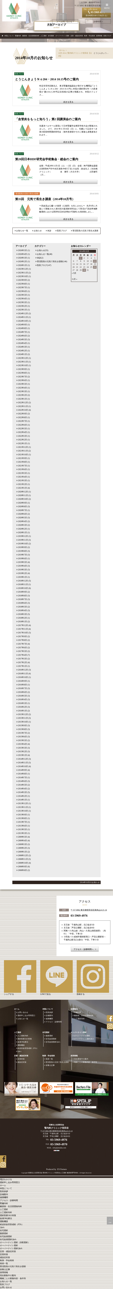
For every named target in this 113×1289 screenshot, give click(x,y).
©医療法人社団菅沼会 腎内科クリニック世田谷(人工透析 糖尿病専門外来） (53, 1173)
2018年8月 (22, 596)
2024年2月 (22, 351)
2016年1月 (22, 711)
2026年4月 (22, 254)
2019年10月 (23, 544)
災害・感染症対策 (21, 1056)
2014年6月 (22, 781)
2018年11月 (23, 584)
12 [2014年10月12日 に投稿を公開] (95, 261)
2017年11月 (23, 629)
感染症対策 (22, 1062)
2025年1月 (22, 310)
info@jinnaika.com (59, 1148)
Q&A (19, 1051)
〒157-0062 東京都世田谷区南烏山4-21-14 (89, 910)
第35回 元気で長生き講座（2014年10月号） (45, 199)
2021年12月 (23, 447)
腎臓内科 (18, 36)
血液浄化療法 (23, 1042)
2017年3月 (22, 659)
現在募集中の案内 (81, 1059)
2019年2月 (22, 573)
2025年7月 (22, 287)
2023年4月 (22, 388)
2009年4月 (22, 840)
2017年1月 (22, 666)
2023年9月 (22, 369)
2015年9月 (22, 725)
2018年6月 (22, 603)
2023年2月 (22, 395)
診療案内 (74, 1009)
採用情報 (74, 1056)
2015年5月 (22, 740)
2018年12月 (23, 581)
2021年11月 (23, 451)
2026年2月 (22, 261)
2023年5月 (22, 384)
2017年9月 (22, 636)
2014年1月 (22, 800)
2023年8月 (22, 373)
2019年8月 (22, 551)
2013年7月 (22, 822)
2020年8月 (22, 506)
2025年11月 (23, 273)
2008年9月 (22, 866)
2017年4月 (22, 655)
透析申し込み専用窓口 (26, 1015)
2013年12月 (23, 803)
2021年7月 (22, 466)
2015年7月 (22, 733)
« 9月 (74, 273)
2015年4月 (22, 744)
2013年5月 (22, 829)
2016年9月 (22, 681)
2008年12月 (23, 855)
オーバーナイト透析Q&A (84, 1039)
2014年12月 (23, 759)
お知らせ (38, 231)
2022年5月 (22, 428)
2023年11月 (23, 362)
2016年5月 (22, 696)
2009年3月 (22, 844)
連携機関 (49, 1019)
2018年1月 (22, 621)
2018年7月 (22, 599)
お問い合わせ (23, 1012)
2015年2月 (22, 751)
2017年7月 (22, 644)
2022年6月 (22, 425)
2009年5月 (22, 837)
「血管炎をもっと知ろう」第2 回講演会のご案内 (48, 119)
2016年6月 (22, 692)
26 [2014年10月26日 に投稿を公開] (95, 267)
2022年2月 (22, 440)
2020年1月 (22, 532)
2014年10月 (23, 766)
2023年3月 (22, 391)
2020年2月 (22, 529)
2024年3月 (22, 347)
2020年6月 (22, 514)
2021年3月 (22, 480)
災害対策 (21, 1059)
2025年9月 (22, 280)
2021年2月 (22, 484)
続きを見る (68, 102)
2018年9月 (22, 592)
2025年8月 (22, 284)
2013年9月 (22, 815)
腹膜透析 (49, 1036)
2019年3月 (22, 570)
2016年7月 (22, 688)
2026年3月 (22, 258)
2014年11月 (23, 763)
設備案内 (49, 1015)
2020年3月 (22, 525)
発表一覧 (49, 1059)
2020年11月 (23, 495)
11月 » (74, 279)
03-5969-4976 (79, 915)
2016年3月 (22, 703)
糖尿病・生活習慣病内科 (30, 36)
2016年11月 (23, 673)
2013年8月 (22, 818)
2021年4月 (22, 477)
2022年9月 (22, 414)
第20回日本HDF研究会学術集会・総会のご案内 (46, 159)
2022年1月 (22, 443)
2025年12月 (23, 269)
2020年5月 (22, 517)
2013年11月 (23, 807)
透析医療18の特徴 (25, 1039)
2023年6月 (22, 380)
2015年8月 (22, 729)
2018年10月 (23, 588)
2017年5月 (22, 651)
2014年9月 (22, 770)
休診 (49, 231)
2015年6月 (22, 736)
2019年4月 (22, 566)
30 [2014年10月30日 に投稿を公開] (84, 270)
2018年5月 (22, 607)
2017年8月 (22, 640)
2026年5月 (22, 250)
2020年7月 (22, 510)
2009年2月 (22, 848)
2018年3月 (22, 614)
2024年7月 (22, 332)
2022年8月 (22, 417)
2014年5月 (22, 785)
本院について (47, 1009)
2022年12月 (23, 402)
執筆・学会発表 (48, 1056)
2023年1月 (22, 399)
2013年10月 (23, 811)
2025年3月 (22, 302)
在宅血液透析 (51, 1039)
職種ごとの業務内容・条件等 (85, 1062)
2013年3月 (22, 833)
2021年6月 (22, 469)
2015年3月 (22, 748)
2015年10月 (23, 722)
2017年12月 (23, 625)
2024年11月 (23, 317)
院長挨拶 (49, 1012)
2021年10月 (23, 454)
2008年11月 (23, 859)
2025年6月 (22, 291)
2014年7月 (22, 777)
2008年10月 (23, 863)
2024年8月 (22, 328)
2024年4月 (22, 343)
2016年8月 (22, 685)
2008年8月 (22, 870)
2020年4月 (22, 521)
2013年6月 (22, 826)
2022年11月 (23, 406)
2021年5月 (22, 473)
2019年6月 (22, 558)
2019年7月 (22, 555)
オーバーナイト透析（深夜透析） (15, 1242)
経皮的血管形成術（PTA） (28, 1048)
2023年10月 (23, 365)
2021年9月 (22, 458)
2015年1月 (22, 755)
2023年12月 (23, 358)
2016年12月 (23, 670)
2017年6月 (22, 647)
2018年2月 (22, 618)
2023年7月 (22, 377)
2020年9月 (22, 503)
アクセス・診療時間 (54, 1022)
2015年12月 (23, 714)
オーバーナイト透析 (79, 1032)
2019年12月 (23, 536)
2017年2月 (22, 662)
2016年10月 (23, 677)
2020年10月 (23, 499)
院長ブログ (107, 36)
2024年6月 (22, 336)
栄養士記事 (50, 1065)
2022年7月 (22, 421)
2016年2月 (22, 707)
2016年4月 (22, 699)
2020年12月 (23, 492)
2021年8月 (22, 462)
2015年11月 (23, 718)
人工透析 (17, 1032)
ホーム (16, 1009)
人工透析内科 (79, 1019)
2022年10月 (23, 410)
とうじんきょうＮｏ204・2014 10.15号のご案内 (47, 79)
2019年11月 (23, 540)
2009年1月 (22, 852)
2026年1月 (22, 265)
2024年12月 (23, 313)
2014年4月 (22, 789)
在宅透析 (45, 1032)
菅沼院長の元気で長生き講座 (85, 231)
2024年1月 (22, 354)
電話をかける (6, 1179)
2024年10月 (23, 321)
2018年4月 (22, 610)
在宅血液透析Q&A (53, 1042)
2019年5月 (22, 562)
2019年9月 (22, 547)
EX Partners (62, 1169)
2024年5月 (22, 339)
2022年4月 (22, 432)
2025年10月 (23, 276)
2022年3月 (22, 436)
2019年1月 (22, 577)
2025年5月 (22, 295)
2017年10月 (23, 633)
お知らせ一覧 (22, 231)
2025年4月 (22, 298)
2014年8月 (22, 774)
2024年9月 (22, 325)
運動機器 (21, 1045)
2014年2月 (22, 796)
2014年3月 (22, 792)
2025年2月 (22, 306)
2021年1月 (22, 488)
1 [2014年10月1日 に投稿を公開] (80, 258)
